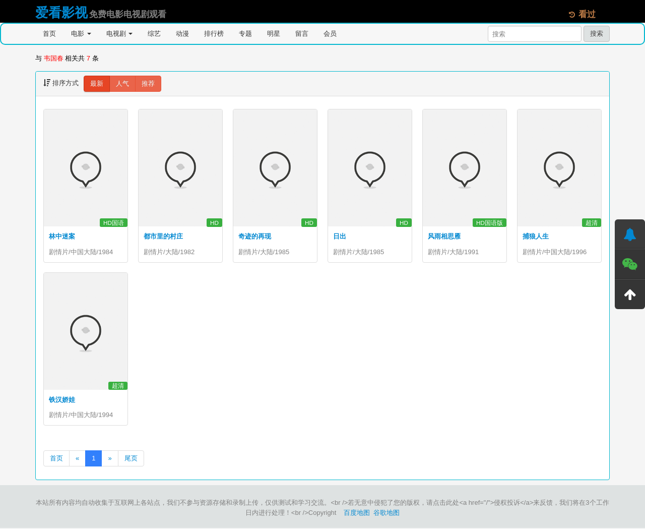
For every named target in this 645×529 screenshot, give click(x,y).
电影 (81, 33)
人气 (122, 83)
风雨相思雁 (444, 236)
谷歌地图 (386, 513)
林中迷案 (62, 236)
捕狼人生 (536, 236)
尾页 (131, 459)
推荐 (148, 83)
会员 (330, 33)
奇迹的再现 (254, 236)
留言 (301, 33)
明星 (273, 33)
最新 (96, 83)
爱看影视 (61, 12)
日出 (339, 236)
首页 (49, 33)
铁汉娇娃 (62, 400)
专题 (245, 33)
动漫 (182, 33)
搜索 (596, 33)
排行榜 (214, 33)
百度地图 (357, 513)
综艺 (154, 33)
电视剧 (119, 33)
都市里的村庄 (163, 236)
